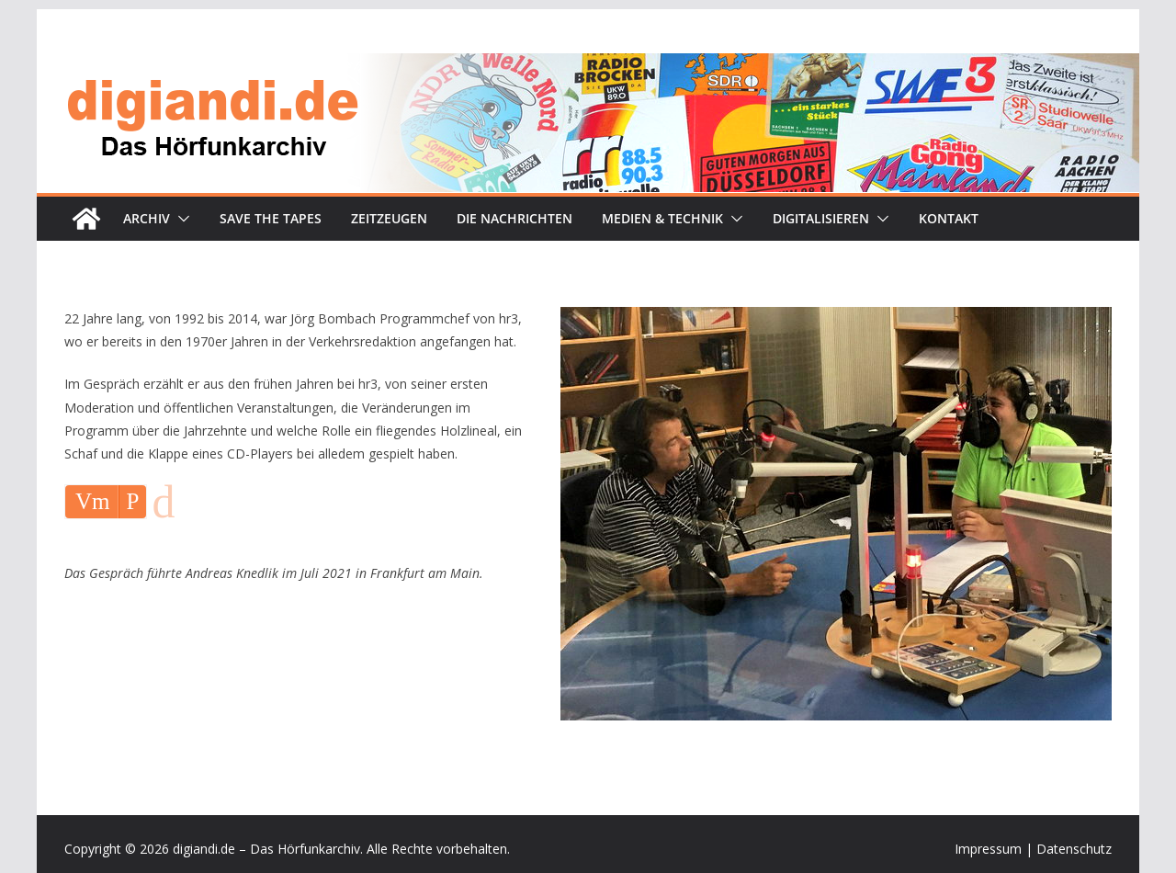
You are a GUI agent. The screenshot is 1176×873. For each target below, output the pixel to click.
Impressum (988, 848)
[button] (180, 219)
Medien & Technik (662, 218)
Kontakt (948, 218)
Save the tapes (271, 218)
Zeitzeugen (389, 218)
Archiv (146, 218)
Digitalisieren (821, 218)
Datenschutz (1074, 848)
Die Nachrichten (514, 218)
